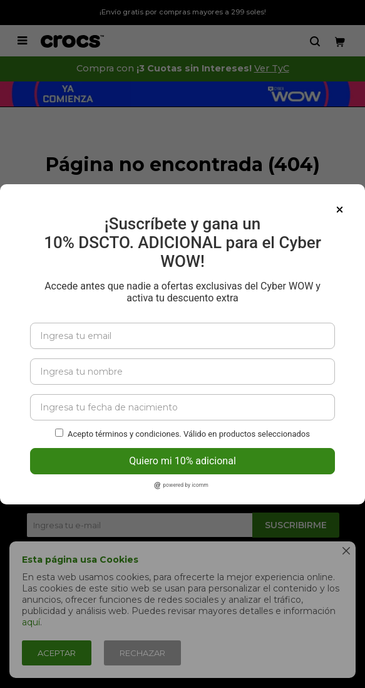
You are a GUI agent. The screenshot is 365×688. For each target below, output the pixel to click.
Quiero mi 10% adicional (182, 448)
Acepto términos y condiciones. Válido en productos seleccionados (189, 421)
